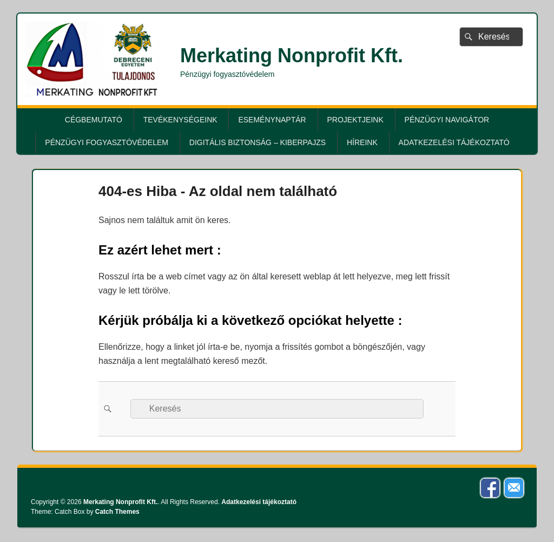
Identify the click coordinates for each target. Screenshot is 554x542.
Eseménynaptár (272, 119)
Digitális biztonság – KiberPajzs (257, 142)
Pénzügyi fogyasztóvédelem (106, 142)
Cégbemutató (93, 119)
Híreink (362, 142)
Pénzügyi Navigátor (447, 119)
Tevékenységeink (180, 119)
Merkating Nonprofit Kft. (291, 55)
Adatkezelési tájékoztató (454, 142)
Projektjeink (355, 119)
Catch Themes (117, 511)
